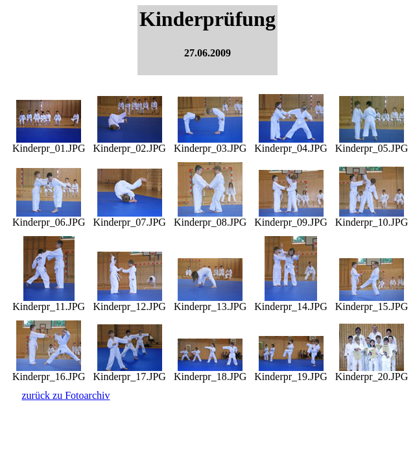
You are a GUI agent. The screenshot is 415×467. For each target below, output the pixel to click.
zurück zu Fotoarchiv (66, 395)
